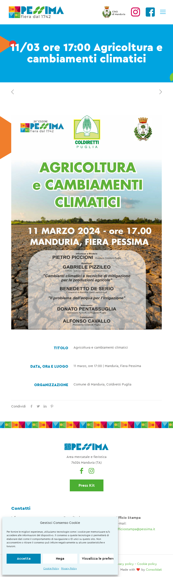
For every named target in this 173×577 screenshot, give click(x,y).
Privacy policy (124, 564)
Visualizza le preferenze (98, 558)
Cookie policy (147, 564)
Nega (60, 558)
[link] (86, 222)
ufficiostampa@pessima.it (135, 529)
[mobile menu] (162, 12)
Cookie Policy (51, 568)
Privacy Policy (69, 568)
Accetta (24, 558)
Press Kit (87, 485)
